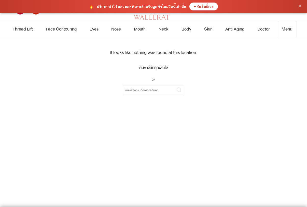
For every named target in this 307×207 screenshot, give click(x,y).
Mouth (140, 29)
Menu (287, 29)
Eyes (94, 29)
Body (186, 29)
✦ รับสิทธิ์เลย (203, 6)
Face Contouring (61, 29)
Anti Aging (234, 29)
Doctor (263, 29)
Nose (116, 29)
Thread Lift (23, 29)
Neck (164, 29)
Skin (208, 29)
